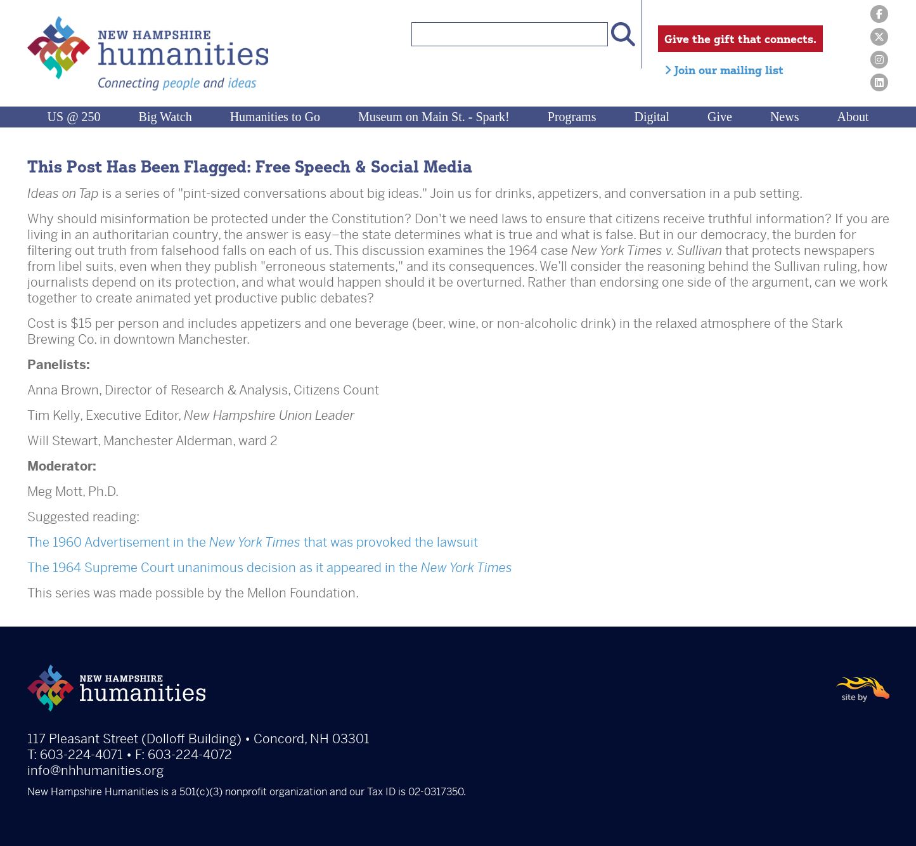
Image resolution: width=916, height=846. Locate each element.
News (784, 117)
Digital (651, 117)
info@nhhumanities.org (95, 771)
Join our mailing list (724, 70)
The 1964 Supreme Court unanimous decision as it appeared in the (269, 568)
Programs (572, 117)
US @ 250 (74, 117)
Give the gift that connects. (740, 39)
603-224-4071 (81, 755)
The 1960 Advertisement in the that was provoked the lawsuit (252, 542)
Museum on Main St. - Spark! (434, 117)
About (852, 117)
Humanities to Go (275, 117)
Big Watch (165, 117)
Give (719, 117)
